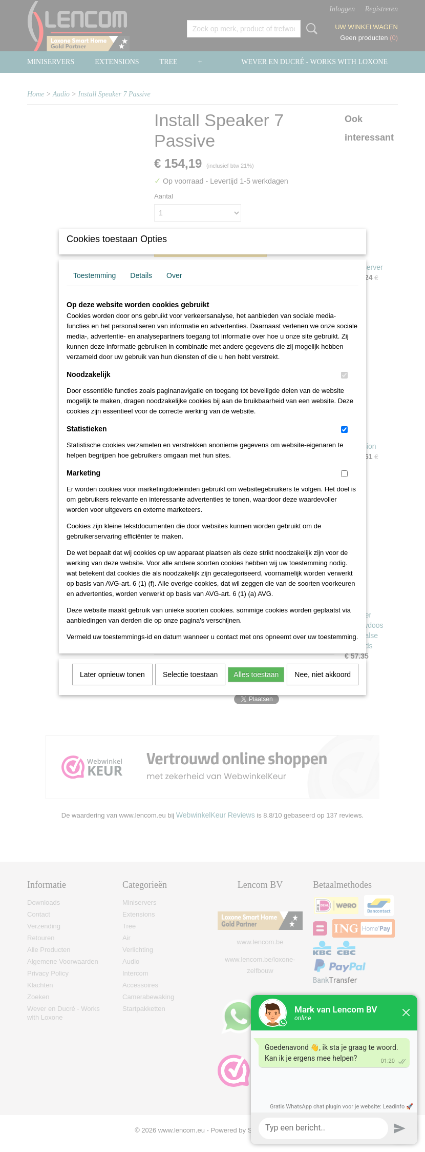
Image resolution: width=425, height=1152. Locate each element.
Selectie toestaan (190, 688)
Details (141, 289)
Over (174, 289)
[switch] (344, 388)
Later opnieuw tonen (112, 688)
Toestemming (94, 289)
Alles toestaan (256, 688)
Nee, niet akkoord (322, 688)
